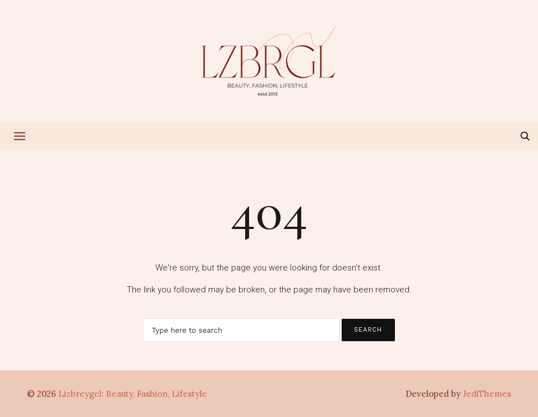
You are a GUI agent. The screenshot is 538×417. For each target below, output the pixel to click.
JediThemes (487, 393)
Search (368, 329)
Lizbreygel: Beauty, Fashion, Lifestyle (132, 393)
